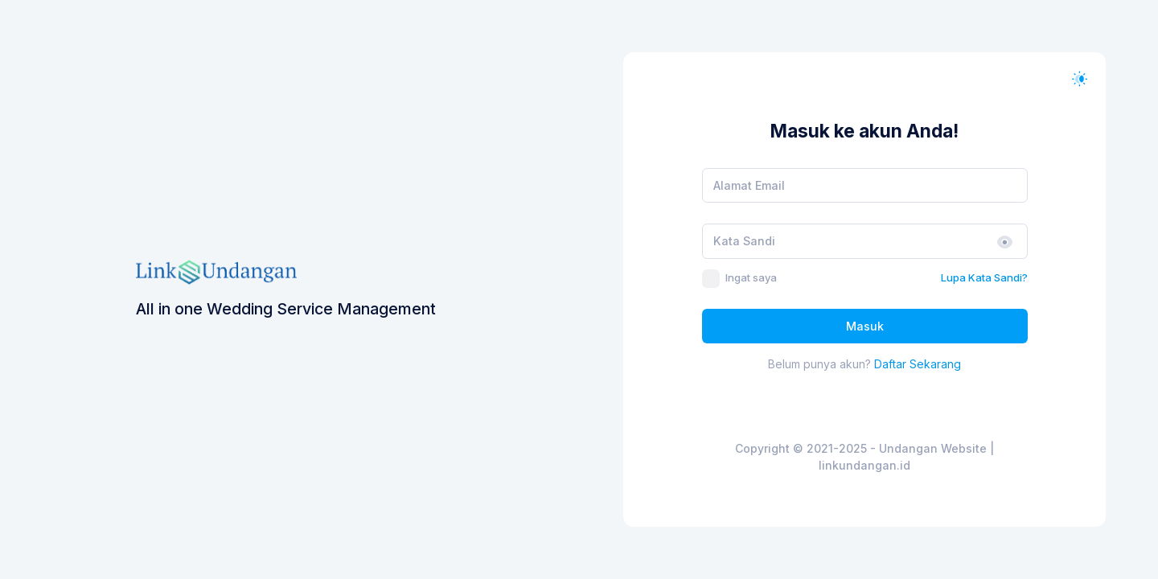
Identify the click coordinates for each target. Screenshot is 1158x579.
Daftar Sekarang (917, 364)
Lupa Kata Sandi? (984, 277)
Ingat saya (751, 277)
